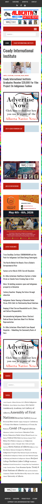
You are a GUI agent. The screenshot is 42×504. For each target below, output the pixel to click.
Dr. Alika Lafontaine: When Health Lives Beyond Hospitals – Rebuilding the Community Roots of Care (19, 330)
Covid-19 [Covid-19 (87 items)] (15, 428)
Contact (34, 2)
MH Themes (31, 502)
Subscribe (15, 2)
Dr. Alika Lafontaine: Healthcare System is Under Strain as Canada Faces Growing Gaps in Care (19, 277)
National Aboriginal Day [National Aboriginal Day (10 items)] (17, 450)
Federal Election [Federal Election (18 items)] (14, 438)
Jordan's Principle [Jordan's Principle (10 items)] (16, 444)
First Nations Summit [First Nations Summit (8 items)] (26, 438)
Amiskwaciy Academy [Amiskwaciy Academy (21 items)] (12, 408)
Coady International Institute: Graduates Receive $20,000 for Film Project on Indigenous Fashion (20, 82)
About (7, 2)
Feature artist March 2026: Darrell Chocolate (18, 270)
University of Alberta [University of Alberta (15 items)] (15, 476)
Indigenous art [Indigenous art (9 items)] (20, 441)
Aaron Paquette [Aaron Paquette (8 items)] (7, 402)
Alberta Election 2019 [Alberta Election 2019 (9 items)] (18, 402)
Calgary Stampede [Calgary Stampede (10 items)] (23, 422)
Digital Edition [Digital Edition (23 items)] (28, 428)
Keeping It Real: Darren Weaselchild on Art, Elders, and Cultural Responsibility (20, 310)
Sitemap (34, 499)
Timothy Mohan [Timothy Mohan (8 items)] (11, 467)
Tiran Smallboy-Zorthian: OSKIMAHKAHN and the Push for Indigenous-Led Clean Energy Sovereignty (20, 256)
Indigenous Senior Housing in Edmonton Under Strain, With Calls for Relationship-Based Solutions (20, 301)
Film (22, 75)
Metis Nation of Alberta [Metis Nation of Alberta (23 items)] (19, 446)
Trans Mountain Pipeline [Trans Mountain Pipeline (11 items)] (23, 467)
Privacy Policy (26, 499)
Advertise (25, 2)
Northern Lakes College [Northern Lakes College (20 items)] (19, 461)
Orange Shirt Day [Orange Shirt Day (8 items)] (26, 464)
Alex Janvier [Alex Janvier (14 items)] (29, 405)
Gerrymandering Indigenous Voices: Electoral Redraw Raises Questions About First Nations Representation (18, 319)
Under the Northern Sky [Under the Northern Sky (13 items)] (18, 473)
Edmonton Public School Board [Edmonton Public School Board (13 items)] (19, 435)
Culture (17, 75)
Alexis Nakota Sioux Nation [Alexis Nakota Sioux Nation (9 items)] (17, 405)
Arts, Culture (8, 75)
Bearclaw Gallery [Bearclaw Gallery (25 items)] (23, 418)
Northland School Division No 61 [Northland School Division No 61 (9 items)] (12, 464)
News (27, 75)
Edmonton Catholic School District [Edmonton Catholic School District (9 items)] (13, 432)
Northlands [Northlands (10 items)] (33, 461)
